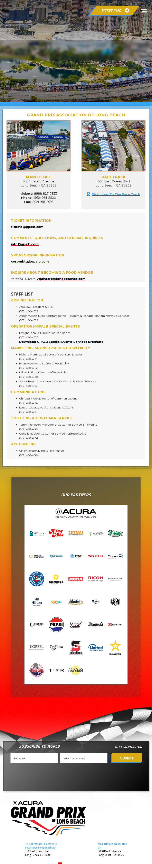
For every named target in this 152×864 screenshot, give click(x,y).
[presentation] (41, 773)
